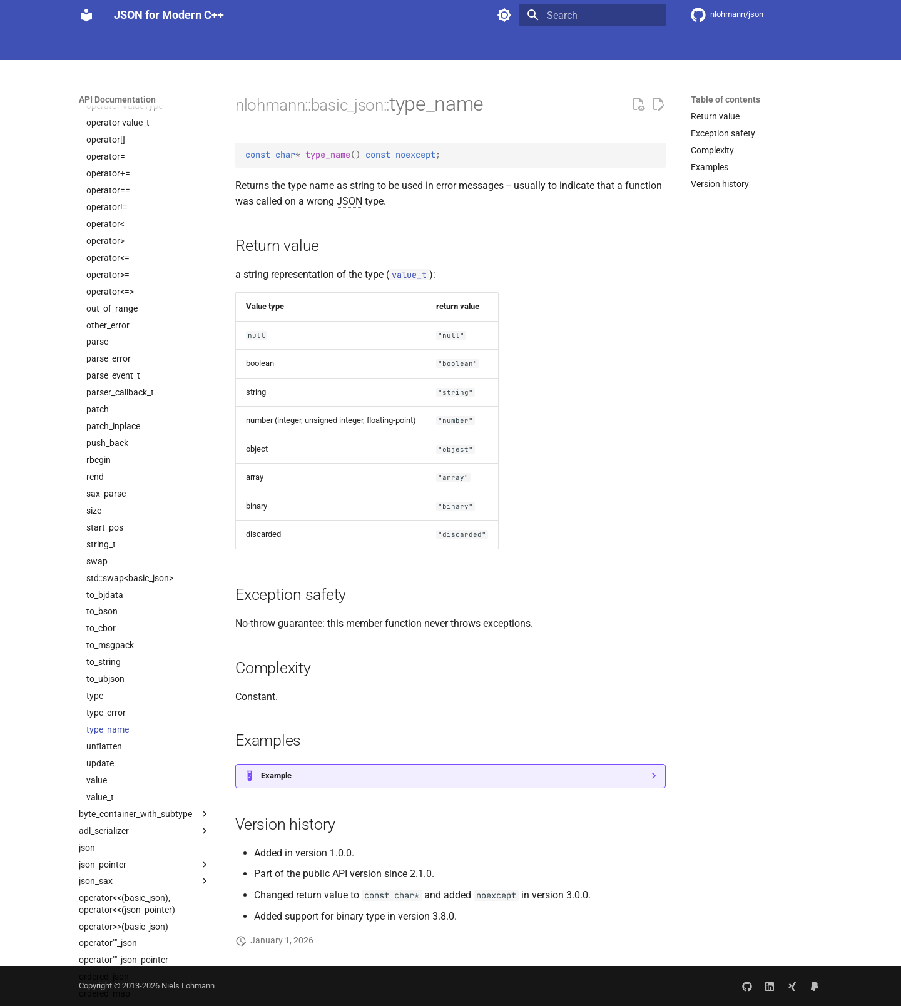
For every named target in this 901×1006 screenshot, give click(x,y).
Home (90, 46)
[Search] (592, 15)
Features (134, 46)
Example (276, 775)
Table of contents (725, 99)
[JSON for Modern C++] (86, 15)
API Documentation (262, 46)
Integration (188, 46)
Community (337, 46)
